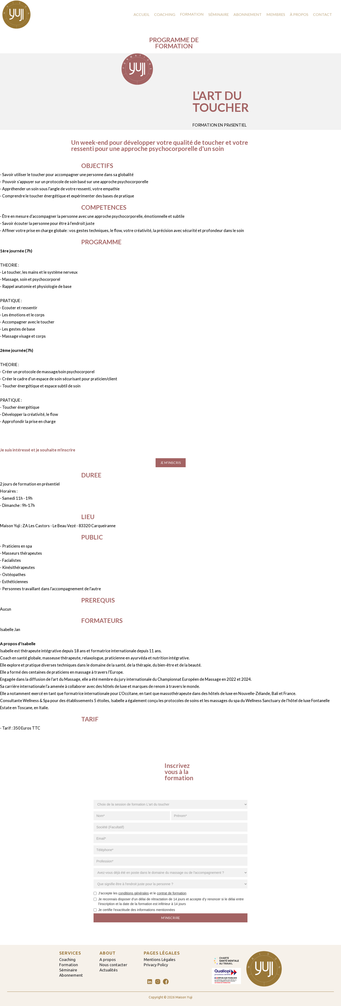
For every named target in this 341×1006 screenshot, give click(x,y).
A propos (107, 959)
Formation (68, 965)
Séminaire (68, 970)
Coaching (67, 959)
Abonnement (71, 975)
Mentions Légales (159, 959)
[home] (16, 14)
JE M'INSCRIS (170, 463)
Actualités (108, 970)
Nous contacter (113, 965)
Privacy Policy (156, 965)
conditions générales (133, 893)
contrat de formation (172, 893)
